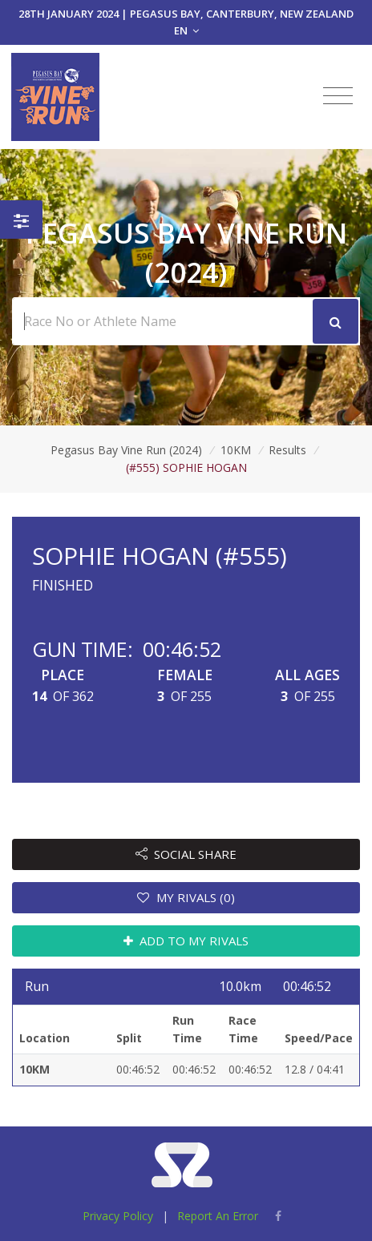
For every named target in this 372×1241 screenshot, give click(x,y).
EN (186, 30)
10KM (235, 449)
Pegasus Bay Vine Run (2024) (126, 449)
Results (287, 449)
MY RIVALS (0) (186, 897)
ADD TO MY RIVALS (186, 941)
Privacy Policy (118, 1215)
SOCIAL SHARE (186, 854)
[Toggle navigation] (338, 96)
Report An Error (217, 1215)
